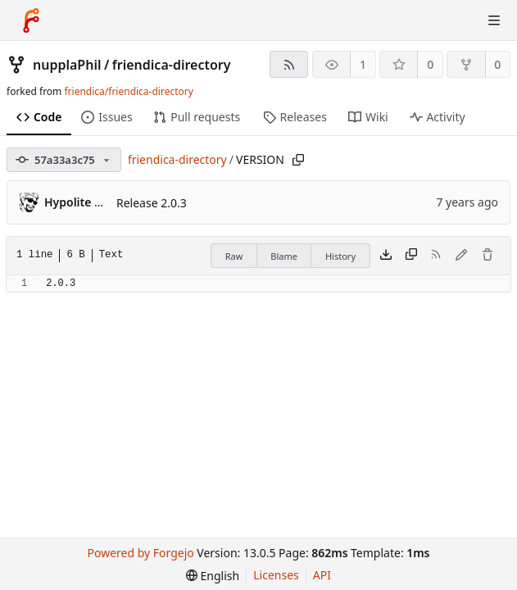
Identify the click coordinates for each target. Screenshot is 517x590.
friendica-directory (171, 65)
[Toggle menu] (494, 20)
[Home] (31, 20)
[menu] (212, 575)
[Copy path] (298, 159)
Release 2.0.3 (151, 203)
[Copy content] (411, 256)
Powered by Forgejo (141, 552)
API (322, 575)
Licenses (276, 575)
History (340, 256)
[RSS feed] (289, 64)
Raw (234, 256)
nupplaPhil (67, 65)
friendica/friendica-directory (128, 91)
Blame (283, 256)
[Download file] (386, 256)
